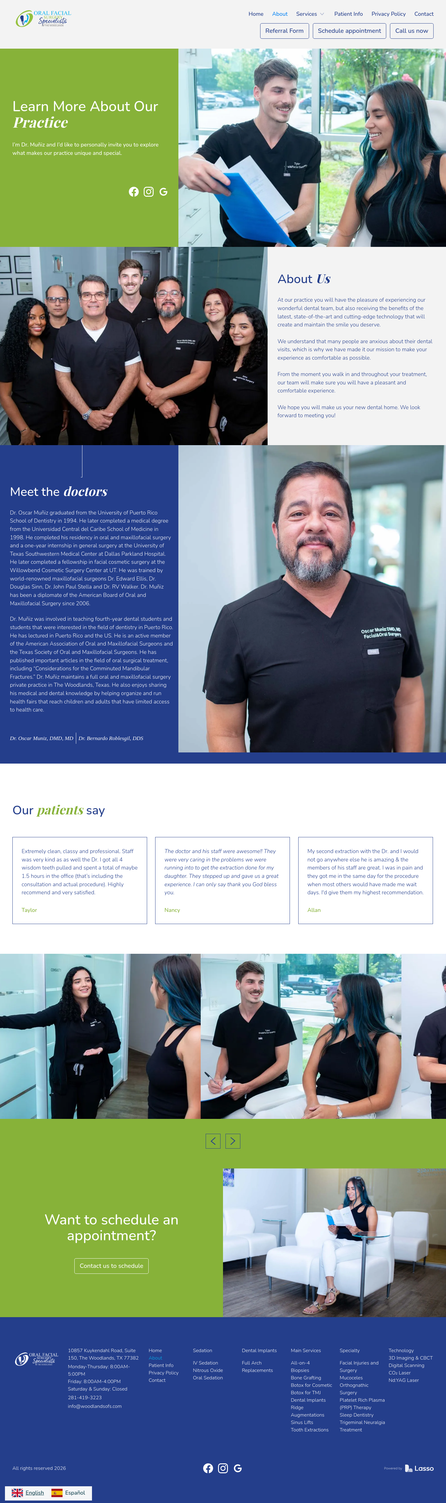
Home (256, 14)
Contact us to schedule (111, 1266)
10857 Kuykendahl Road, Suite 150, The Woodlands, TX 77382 (103, 1354)
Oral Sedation (208, 1377)
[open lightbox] (100, 1036)
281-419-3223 (85, 1397)
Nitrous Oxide (208, 1370)
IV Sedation (205, 1363)
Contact (424, 14)
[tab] (41, 738)
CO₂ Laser (400, 1372)
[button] (311, 14)
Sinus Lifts (302, 1422)
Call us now (411, 31)
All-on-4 (300, 1363)
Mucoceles (351, 1377)
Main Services (306, 1350)
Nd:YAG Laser (404, 1380)
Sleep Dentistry (357, 1415)
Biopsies (300, 1370)
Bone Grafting (306, 1377)
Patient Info (348, 14)
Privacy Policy (389, 14)
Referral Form (284, 31)
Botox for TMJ (306, 1392)
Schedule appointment (349, 31)
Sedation (202, 1350)
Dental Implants (259, 1350)
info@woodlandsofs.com (95, 1406)
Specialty (350, 1350)
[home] (44, 18)
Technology (401, 1350)
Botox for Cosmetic (311, 1385)
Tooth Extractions (310, 1429)
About (280, 14)
